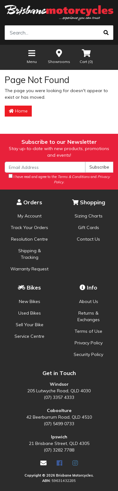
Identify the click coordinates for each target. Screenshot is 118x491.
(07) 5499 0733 (59, 423)
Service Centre (29, 336)
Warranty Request (29, 269)
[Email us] (43, 463)
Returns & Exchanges (88, 316)
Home (18, 111)
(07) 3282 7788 (59, 450)
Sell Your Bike (29, 324)
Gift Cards (88, 227)
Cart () (86, 56)
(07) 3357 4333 (59, 397)
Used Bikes (29, 313)
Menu (32, 56)
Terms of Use (88, 331)
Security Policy (88, 354)
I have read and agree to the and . (59, 179)
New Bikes (29, 301)
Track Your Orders (29, 227)
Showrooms (59, 56)
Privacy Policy (89, 343)
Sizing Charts (89, 216)
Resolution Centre (29, 239)
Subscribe (99, 167)
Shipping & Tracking (29, 254)
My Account (30, 216)
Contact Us (88, 239)
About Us (88, 301)
